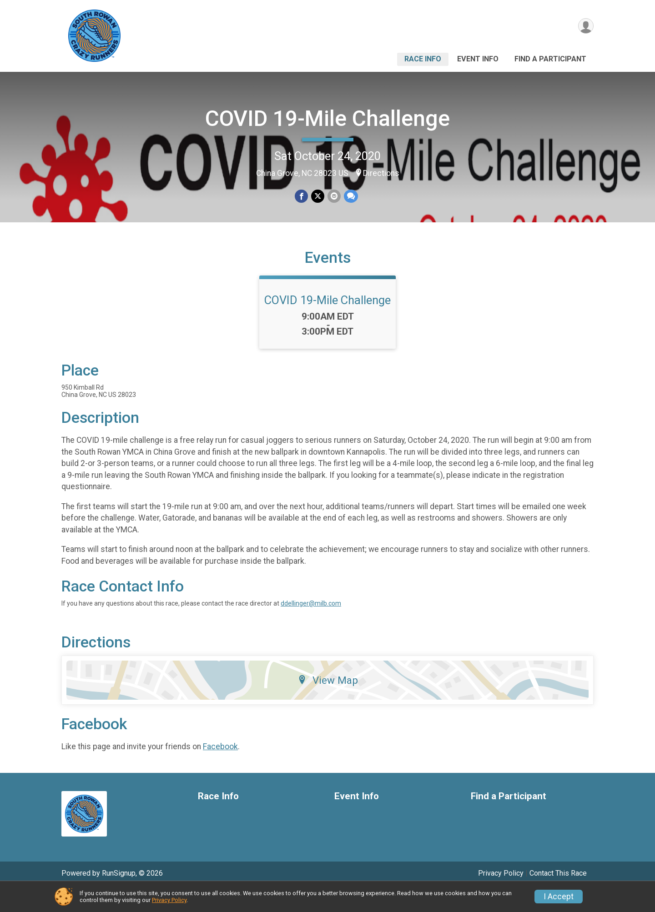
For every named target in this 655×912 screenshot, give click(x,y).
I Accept (559, 896)
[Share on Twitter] (317, 196)
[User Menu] (585, 26)
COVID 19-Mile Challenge (327, 118)
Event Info (478, 59)
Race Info (422, 59)
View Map (327, 702)
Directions (381, 173)
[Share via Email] (333, 196)
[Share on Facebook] (301, 196)
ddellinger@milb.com (311, 625)
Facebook (220, 768)
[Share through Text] (350, 196)
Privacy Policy (169, 900)
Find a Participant (550, 59)
